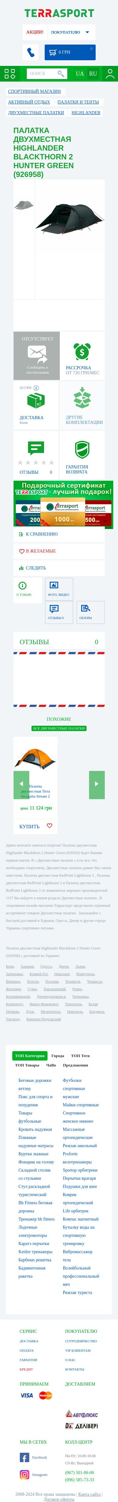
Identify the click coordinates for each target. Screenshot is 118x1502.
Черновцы (80, 996)
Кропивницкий (18, 996)
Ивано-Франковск (44, 1004)
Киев (10, 966)
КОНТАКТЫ (74, 1369)
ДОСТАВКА (29, 1341)
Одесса (46, 966)
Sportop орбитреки (80, 1170)
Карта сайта (89, 1494)
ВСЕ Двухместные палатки (59, 728)
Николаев (62, 974)
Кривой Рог (39, 974)
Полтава (52, 981)
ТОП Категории (30, 1055)
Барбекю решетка (35, 1260)
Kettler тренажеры (36, 1251)
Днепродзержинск (51, 996)
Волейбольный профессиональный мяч (81, 1276)
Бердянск (96, 1011)
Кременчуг (14, 1004)
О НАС (70, 1360)
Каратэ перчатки (34, 1243)
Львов (80, 966)
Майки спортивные (81, 1105)
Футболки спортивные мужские (74, 1088)
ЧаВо (51, 1065)
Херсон (33, 981)
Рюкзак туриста (77, 1292)
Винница (13, 981)
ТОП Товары (27, 1065)
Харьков (27, 966)
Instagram (34, 1474)
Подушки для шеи (80, 1186)
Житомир (13, 989)
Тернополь (73, 1004)
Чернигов (72, 981)
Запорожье (14, 974)
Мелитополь (50, 1011)
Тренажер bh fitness (37, 1219)
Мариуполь (85, 974)
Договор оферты (59, 1499)
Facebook (33, 1457)
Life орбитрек (76, 1211)
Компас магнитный (81, 1219)
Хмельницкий (54, 989)
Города (58, 1055)
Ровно (77, 989)
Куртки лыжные (33, 1154)
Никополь (75, 1011)
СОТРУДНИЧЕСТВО (81, 1341)
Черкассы (94, 981)
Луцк (30, 1011)
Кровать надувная (35, 1129)
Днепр (64, 966)
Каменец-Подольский (43, 1019)
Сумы (32, 989)
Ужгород (13, 1019)
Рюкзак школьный (80, 1145)
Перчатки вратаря (79, 1178)
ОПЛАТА (27, 1350)
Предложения (75, 1065)
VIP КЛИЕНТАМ (78, 1350)
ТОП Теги (80, 1055)
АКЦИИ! (34, 32)
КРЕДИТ (26, 1369)
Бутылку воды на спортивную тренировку (79, 1235)
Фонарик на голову (36, 1162)
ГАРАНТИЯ (28, 1360)
